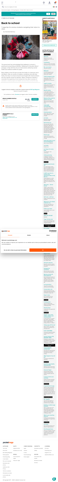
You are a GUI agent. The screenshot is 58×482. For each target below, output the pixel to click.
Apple (25, 448)
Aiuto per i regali (16, 460)
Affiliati (35, 450)
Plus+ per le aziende (7, 461)
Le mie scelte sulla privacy (6, 476)
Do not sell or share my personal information (15, 250)
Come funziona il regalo (16, 457)
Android (25, 450)
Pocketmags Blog (6, 456)
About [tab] (48, 235)
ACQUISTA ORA (35, 99)
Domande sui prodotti (38, 448)
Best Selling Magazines (7, 452)
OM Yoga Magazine (15, 10)
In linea (25, 452)
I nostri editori (5, 458)
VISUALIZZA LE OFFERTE (35, 115)
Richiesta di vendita (38, 460)
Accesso (17, 94)
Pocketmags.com (48, 450)
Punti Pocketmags (27, 454)
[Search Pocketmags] (3, 7)
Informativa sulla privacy (6, 464)
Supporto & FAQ (16, 448)
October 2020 (23, 10)
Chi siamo (47, 448)
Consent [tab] (10, 235)
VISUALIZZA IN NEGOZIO (49, 45)
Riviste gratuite (6, 454)
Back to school (30, 10)
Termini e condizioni (7, 470)
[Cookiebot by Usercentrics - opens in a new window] (50, 231)
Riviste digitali (26, 456)
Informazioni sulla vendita (37, 457)
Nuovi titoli (5, 450)
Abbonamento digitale (5, 10)
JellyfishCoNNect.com (49, 454)
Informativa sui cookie (7, 473)
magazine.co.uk (48, 452)
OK (43, 250)
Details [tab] (29, 235)
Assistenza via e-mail (17, 450)
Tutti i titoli (5, 448)
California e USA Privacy (6, 468)
